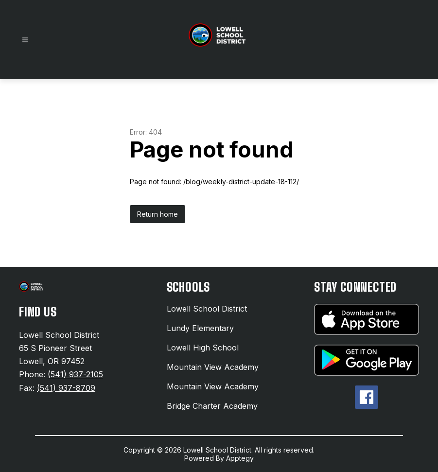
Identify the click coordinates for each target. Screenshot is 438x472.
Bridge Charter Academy (212, 406)
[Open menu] (25, 40)
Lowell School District (207, 309)
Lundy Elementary (200, 328)
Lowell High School (203, 347)
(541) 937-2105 (75, 374)
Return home (157, 214)
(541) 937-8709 (66, 388)
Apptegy (240, 458)
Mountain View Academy (213, 367)
